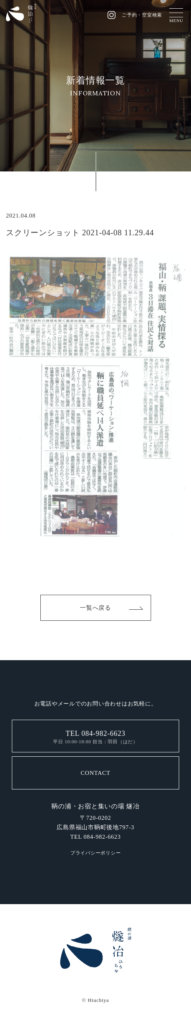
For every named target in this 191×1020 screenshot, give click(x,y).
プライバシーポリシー (95, 853)
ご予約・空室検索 (142, 15)
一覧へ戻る (95, 608)
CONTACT (95, 773)
